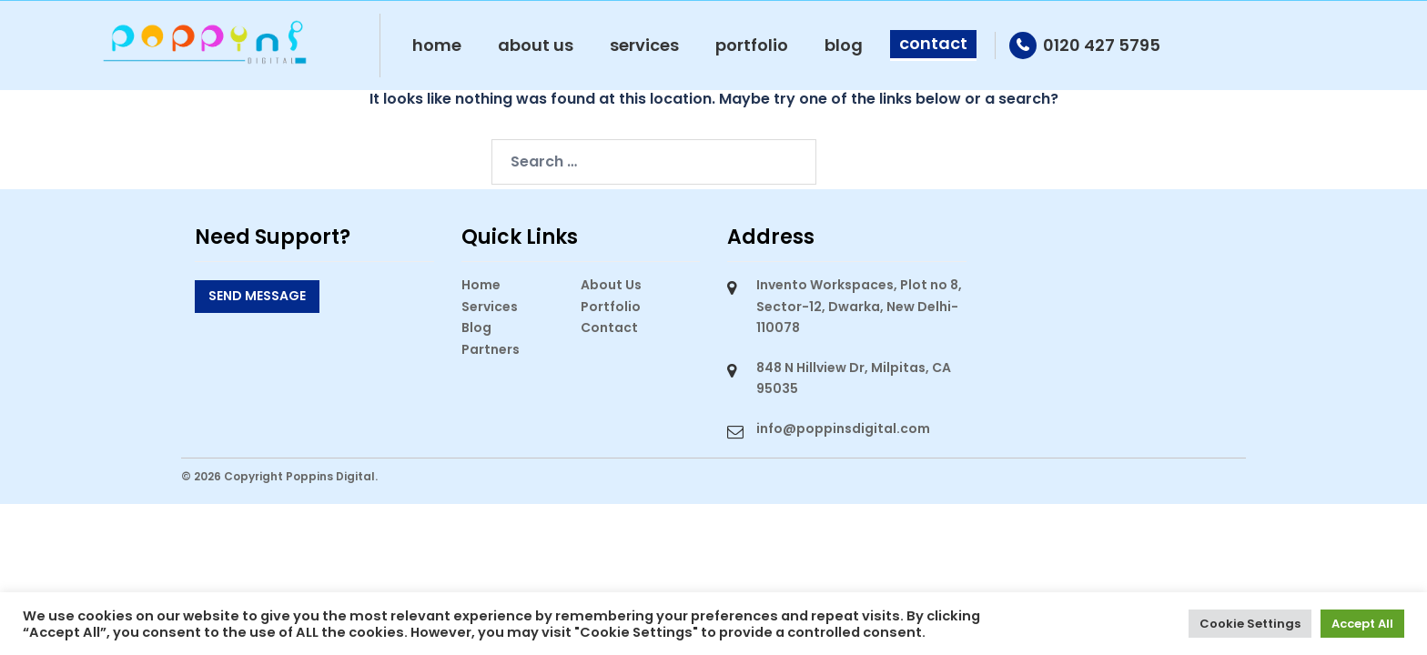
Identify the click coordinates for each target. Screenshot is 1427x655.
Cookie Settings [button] (1249, 623)
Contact (933, 43)
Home (436, 45)
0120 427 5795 (1101, 45)
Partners (490, 349)
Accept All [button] (1362, 623)
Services (644, 45)
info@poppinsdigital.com (843, 428)
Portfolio (751, 45)
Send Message (257, 296)
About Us (535, 45)
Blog (844, 45)
